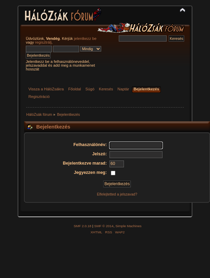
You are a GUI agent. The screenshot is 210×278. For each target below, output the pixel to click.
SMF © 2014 (104, 226)
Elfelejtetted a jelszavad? (117, 194)
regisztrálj (43, 42)
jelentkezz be (85, 38)
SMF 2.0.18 (83, 226)
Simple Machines (128, 226)
